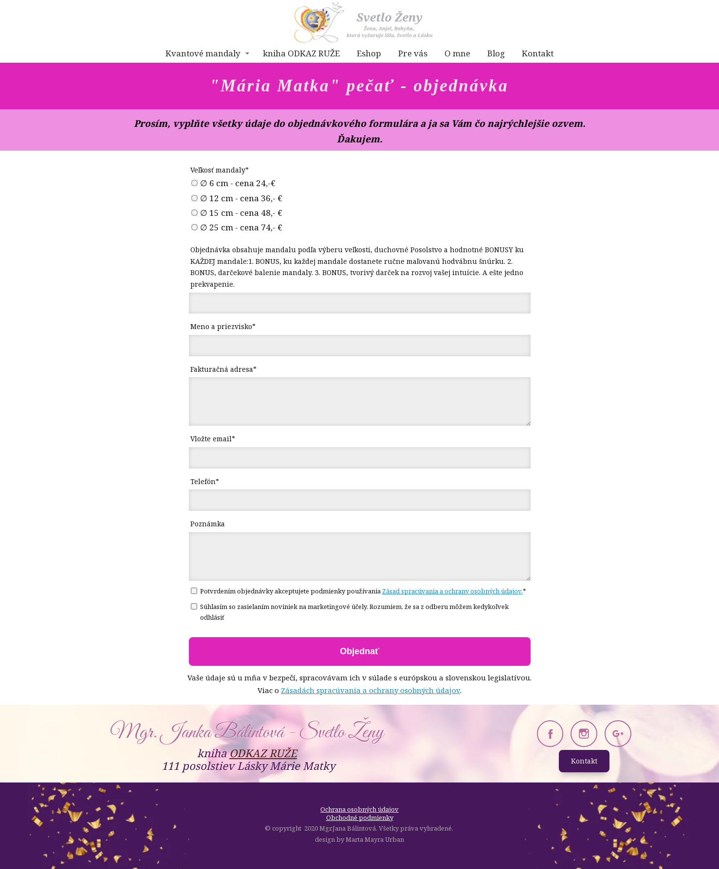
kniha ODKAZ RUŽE (301, 53)
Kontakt (537, 53)
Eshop (369, 53)
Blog (496, 53)
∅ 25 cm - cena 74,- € (236, 227)
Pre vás (412, 53)
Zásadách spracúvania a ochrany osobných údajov (370, 690)
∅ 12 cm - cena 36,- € (236, 198)
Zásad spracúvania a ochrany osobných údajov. (452, 591)
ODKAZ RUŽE (263, 753)
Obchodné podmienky (359, 817)
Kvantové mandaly (203, 53)
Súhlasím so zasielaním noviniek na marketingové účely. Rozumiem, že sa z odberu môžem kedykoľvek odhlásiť (350, 612)
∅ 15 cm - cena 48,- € (236, 213)
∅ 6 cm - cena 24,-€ (233, 183)
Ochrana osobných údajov (359, 809)
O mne (457, 53)
